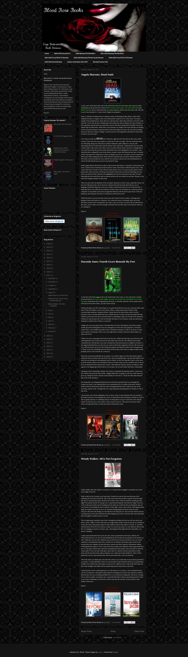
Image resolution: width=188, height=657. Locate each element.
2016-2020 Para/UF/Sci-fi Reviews (121, 58)
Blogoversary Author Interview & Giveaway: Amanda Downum (61, 150)
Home (47, 54)
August (51, 292)
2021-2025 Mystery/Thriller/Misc (112, 54)
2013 (48, 346)
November (52, 282)
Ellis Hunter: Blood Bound (62, 124)
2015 (48, 339)
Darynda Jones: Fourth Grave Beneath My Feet (108, 261)
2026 (48, 244)
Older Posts (139, 631)
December (52, 278)
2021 (48, 261)
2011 (48, 353)
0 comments (116, 248)
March (50, 324)
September (52, 289)
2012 (48, 350)
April (50, 321)
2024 (48, 251)
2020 (48, 265)
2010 (48, 357)
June (50, 314)
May (50, 317)
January (51, 331)
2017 (48, 275)
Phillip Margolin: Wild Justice (63, 160)
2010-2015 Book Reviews (53, 62)
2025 (48, 247)
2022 (48, 258)
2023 (48, 254)
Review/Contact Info (100, 62)
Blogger (115, 652)
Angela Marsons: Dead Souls (97, 74)
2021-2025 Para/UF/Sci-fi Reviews (57, 58)
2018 (48, 272)
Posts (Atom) (117, 637)
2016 (48, 336)
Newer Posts (86, 631)
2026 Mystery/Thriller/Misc (85, 54)
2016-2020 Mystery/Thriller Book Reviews (88, 58)
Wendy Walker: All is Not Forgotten (101, 458)
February (51, 328)
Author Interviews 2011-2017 (77, 62)
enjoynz (100, 652)
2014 (48, 343)
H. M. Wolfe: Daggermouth (63, 136)
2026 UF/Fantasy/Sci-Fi (62, 54)
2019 (48, 268)
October (51, 285)
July (49, 310)
